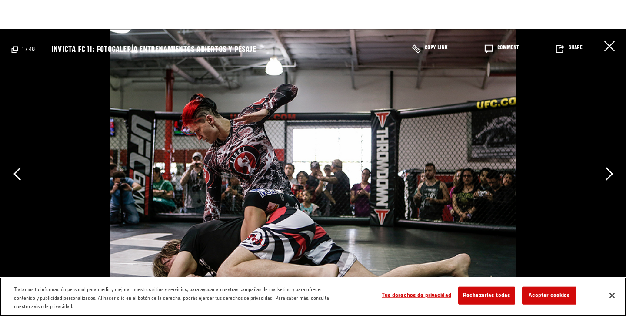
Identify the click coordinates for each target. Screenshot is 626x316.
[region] (313, 296)
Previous (17, 173)
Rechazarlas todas (486, 295)
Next (609, 173)
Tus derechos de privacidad (416, 295)
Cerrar (609, 46)
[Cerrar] (612, 295)
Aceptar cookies (549, 295)
